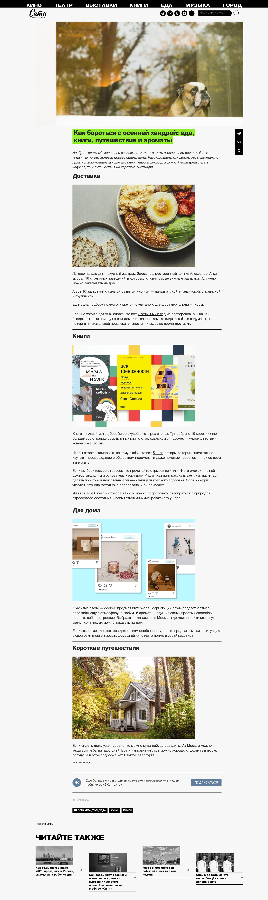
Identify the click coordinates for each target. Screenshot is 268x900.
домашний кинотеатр (135, 635)
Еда (166, 5)
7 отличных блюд (152, 314)
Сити (38, 13)
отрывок (157, 471)
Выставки (101, 5)
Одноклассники (239, 150)
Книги (139, 5)
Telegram (163, 13)
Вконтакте (239, 142)
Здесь (142, 273)
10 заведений (93, 291)
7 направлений (140, 750)
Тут (173, 434)
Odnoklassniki (177, 13)
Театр (63, 5)
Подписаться (206, 782)
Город (232, 5)
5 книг (158, 453)
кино (114, 810)
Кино (34, 5)
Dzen (184, 13)
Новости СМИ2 (44, 823)
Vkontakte (170, 13)
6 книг (99, 493)
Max (192, 13)
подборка (97, 304)
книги (127, 810)
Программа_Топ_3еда (90, 810)
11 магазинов (142, 618)
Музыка (197, 5)
